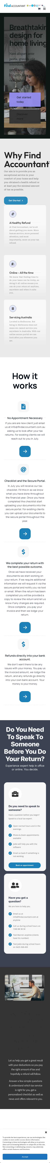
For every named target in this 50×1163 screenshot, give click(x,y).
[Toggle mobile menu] (44, 8)
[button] (46, 1132)
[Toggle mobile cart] (39, 8)
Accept (25, 1157)
